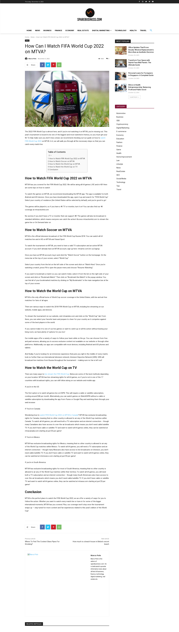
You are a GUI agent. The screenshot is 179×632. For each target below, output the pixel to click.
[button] (151, 30)
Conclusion (53, 170)
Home (27, 37)
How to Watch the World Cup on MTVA (64, 164)
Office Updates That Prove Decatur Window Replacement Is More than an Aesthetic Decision (141, 49)
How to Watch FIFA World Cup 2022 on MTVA (67, 159)
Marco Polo (32, 58)
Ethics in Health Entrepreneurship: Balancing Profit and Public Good (139, 87)
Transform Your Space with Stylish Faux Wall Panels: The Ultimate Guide (139, 62)
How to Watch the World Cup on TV (63, 167)
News (32, 37)
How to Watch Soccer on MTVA (62, 161)
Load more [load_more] (134, 97)
